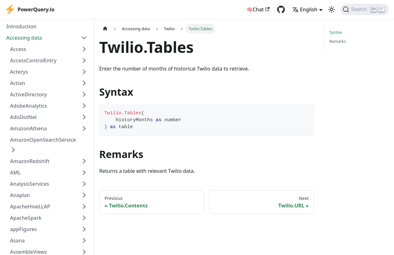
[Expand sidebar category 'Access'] (84, 49)
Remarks (337, 41)
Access (18, 49)
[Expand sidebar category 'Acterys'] (84, 72)
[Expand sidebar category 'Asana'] (84, 240)
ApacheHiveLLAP (30, 206)
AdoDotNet (23, 117)
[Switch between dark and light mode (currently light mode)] (332, 9)
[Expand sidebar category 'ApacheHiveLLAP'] (84, 206)
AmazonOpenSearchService (43, 139)
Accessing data (24, 37)
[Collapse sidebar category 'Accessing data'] (84, 38)
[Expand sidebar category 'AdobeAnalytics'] (84, 106)
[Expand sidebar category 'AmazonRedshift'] (84, 161)
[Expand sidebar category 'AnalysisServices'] (84, 184)
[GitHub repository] (281, 9)
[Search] (364, 9)
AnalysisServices (29, 183)
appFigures (23, 229)
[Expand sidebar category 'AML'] (84, 172)
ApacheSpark (25, 217)
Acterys (19, 71)
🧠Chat (258, 9)
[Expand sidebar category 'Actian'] (84, 83)
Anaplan (20, 195)
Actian (17, 83)
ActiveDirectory (28, 94)
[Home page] (105, 29)
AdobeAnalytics (28, 105)
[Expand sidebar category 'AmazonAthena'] (84, 128)
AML (15, 172)
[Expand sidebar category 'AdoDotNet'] (84, 117)
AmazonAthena (28, 128)
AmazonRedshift (29, 161)
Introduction (21, 26)
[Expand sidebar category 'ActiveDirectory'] (84, 94)
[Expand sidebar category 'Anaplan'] (84, 195)
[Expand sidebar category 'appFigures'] (84, 229)
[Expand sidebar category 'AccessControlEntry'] (84, 60)
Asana (17, 240)
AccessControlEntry (33, 60)
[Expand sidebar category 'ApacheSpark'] (84, 218)
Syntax (335, 32)
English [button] (304, 9)
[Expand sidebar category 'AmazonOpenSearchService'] (13, 150)
